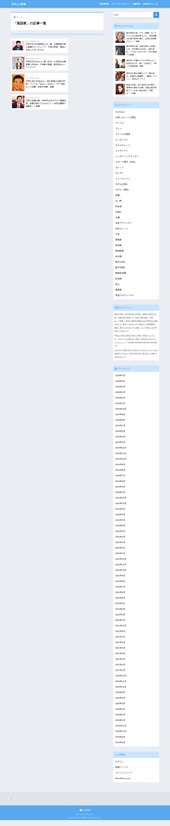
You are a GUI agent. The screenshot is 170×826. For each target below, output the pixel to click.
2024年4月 (120, 489)
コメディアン (121, 151)
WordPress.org (122, 784)
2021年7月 (120, 641)
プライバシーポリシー (120, 4)
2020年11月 (121, 686)
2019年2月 (120, 748)
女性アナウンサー (123, 225)
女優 (117, 219)
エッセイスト (121, 140)
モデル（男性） (122, 191)
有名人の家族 (21, 4)
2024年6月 (120, 484)
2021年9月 (120, 635)
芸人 (117, 286)
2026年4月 (120, 388)
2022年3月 (120, 613)
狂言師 (118, 281)
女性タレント (121, 230)
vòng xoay (118, 358)
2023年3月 (120, 545)
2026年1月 (120, 405)
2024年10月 (121, 461)
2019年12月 (121, 731)
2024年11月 (121, 456)
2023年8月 (120, 517)
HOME (85, 815)
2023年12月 (121, 501)
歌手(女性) (120, 264)
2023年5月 (120, 534)
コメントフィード (123, 778)
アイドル (119, 123)
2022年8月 (120, 585)
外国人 (118, 213)
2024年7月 (120, 478)
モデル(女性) (121, 185)
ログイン (119, 767)
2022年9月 (120, 579)
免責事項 (136, 4)
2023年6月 (120, 529)
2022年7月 (120, 590)
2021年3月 (120, 663)
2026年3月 (120, 394)
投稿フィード (121, 773)
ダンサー (119, 174)
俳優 (117, 196)
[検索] (156, 15)
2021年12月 (121, 630)
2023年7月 (120, 523)
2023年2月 (120, 551)
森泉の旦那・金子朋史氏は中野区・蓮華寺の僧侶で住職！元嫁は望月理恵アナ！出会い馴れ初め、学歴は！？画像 (135, 320)
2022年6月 (120, 596)
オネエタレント (122, 146)
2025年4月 (120, 439)
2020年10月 (121, 692)
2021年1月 (120, 675)
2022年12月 (121, 562)
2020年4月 (120, 708)
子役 (117, 236)
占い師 (118, 202)
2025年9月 (120, 416)
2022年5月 (120, 602)
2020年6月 (120, 703)
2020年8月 (120, 697)
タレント (119, 168)
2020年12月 (121, 680)
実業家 (118, 241)
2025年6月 (120, 433)
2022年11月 (121, 568)
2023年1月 (120, 557)
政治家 (118, 247)
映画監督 (119, 253)
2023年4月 (120, 540)
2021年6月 (120, 647)
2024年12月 (121, 450)
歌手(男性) (120, 269)
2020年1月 (120, 725)
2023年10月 (121, 506)
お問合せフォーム (150, 4)
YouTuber (120, 112)
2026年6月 (120, 383)
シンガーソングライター (127, 157)
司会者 (118, 208)
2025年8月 (120, 422)
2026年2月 (120, 399)
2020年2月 (120, 720)
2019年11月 (121, 736)
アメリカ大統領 (122, 134)
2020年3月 (120, 714)
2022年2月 (120, 618)
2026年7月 (120, 377)
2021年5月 (120, 652)
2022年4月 (120, 607)
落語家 (118, 292)
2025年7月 (120, 428)
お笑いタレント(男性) (125, 118)
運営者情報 (104, 4)
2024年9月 (120, 467)
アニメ (118, 129)
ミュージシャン (122, 179)
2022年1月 (120, 624)
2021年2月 (120, 669)
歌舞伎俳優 (120, 275)
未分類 (118, 258)
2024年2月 (120, 495)
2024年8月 (120, 472)
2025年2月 (120, 444)
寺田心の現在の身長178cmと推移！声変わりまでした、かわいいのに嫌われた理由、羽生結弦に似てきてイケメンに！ (135, 341)
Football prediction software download (143, 344)
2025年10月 (121, 411)
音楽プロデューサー (124, 298)
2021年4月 (120, 658)
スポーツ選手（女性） (126, 163)
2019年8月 (120, 742)
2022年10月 (121, 574)
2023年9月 (120, 512)
